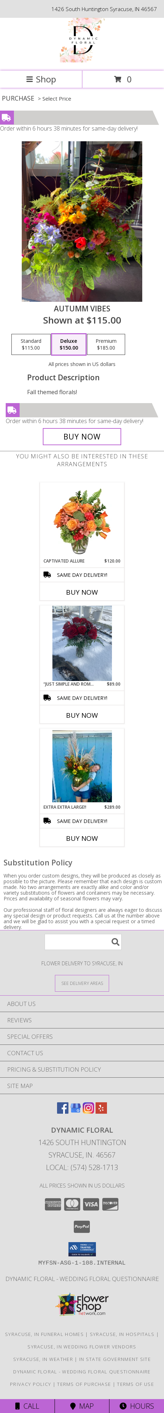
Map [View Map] (82, 1406)
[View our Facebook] (62, 1111)
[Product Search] (83, 942)
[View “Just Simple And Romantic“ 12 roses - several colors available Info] (82, 643)
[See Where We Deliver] (82, 983)
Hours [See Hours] (136, 1406)
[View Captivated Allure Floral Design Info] (82, 520)
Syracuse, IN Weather (43, 1359)
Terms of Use (135, 1384)
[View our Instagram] (88, 1111)
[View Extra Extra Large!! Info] (82, 766)
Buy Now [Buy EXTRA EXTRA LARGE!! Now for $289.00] (82, 838)
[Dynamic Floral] (82, 60)
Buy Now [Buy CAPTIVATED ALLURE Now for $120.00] (82, 592)
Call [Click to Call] (27, 1406)
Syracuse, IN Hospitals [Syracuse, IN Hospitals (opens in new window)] (122, 1334)
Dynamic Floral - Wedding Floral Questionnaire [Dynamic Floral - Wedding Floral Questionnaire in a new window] (82, 1279)
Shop (41, 79)
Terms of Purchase (84, 1384)
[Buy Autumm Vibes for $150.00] (82, 436)
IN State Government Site (115, 1359)
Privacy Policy (30, 1384)
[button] (82, 1249)
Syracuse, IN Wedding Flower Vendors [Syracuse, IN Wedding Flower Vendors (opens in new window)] (82, 1346)
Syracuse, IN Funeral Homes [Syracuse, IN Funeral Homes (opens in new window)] (44, 1334)
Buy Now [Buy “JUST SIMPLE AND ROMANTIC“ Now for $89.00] (82, 715)
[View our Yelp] (101, 1111)
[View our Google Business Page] (75, 1111)
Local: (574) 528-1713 (82, 1167)
